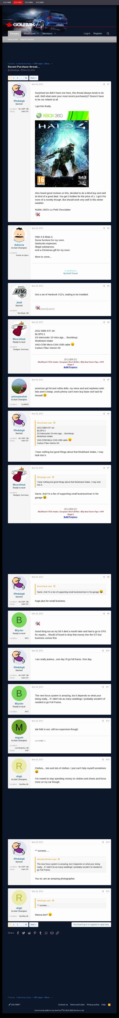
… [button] (21, 78)
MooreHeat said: (44, 423)
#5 (108, 380)
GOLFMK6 (29, 2)
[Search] (108, 34)
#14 (107, 842)
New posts (13, 39)
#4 (108, 322)
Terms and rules (77, 1004)
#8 (108, 577)
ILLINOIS (25, 404)
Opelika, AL (23, 784)
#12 (107, 721)
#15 (107, 891)
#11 (107, 687)
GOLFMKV (40, 2)
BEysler (19, 630)
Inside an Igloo (22, 255)
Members (47, 33)
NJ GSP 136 (23, 109)
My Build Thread (70, 273)
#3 (108, 286)
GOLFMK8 (7, 2)
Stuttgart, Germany (20, 349)
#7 (108, 468)
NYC (26, 638)
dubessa (19, 244)
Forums (14, 33)
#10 (107, 651)
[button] (38, 34)
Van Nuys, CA (23, 313)
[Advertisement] (59, 52)
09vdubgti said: (44, 477)
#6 (108, 414)
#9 (108, 614)
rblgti (19, 776)
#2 (108, 228)
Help (103, 1004)
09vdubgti (14, 70)
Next (33, 78)
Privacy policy (93, 1004)
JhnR (19, 302)
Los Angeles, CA (21, 748)
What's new (29, 33)
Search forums (27, 39)
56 (26, 78)
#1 (108, 84)
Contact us (63, 1004)
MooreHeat (19, 339)
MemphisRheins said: (47, 859)
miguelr (19, 737)
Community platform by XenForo (59, 1010)
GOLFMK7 (18, 2)
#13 (107, 760)
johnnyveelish (19, 396)
